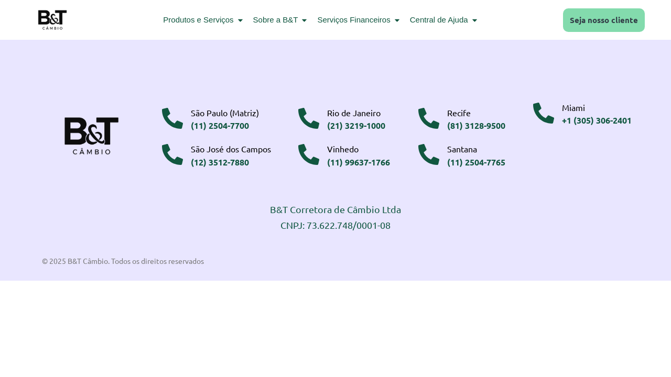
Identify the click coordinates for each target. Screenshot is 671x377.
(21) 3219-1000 (356, 125)
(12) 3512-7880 (220, 162)
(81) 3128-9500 (476, 125)
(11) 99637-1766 (358, 162)
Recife (459, 112)
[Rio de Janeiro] (308, 118)
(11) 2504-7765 (476, 162)
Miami (573, 107)
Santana (462, 148)
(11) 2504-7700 (220, 125)
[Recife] (428, 118)
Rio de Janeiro (354, 112)
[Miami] (543, 113)
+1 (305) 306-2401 (597, 120)
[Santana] (428, 154)
